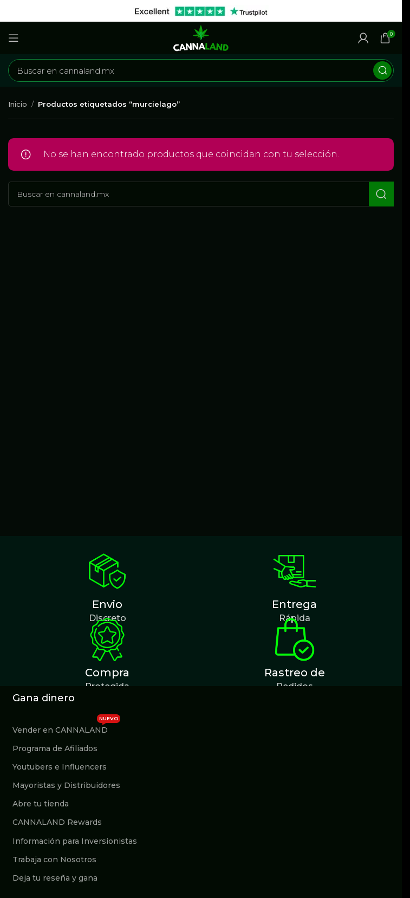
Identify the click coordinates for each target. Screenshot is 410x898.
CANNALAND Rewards (57, 822)
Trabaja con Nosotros (54, 859)
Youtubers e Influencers (59, 767)
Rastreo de (294, 672)
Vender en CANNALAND (66, 728)
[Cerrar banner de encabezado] (388, 11)
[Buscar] (201, 70)
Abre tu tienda (40, 804)
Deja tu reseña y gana (54, 878)
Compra (107, 672)
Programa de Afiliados (54, 748)
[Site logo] (201, 37)
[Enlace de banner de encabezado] (201, 11)
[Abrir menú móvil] (13, 38)
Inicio (17, 104)
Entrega (294, 604)
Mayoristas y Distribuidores (66, 785)
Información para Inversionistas (74, 841)
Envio (107, 604)
